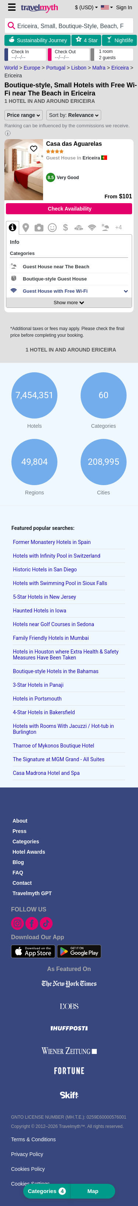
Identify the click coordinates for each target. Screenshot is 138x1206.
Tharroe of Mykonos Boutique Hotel (53, 746)
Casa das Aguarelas (74, 144)
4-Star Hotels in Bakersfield (44, 712)
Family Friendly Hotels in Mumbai (51, 638)
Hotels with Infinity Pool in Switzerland (56, 556)
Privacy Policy (27, 1154)
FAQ (18, 873)
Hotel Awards (29, 852)
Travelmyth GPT (32, 893)
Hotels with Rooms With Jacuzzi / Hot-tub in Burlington (63, 729)
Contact (22, 883)
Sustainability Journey (42, 40)
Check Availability (70, 209)
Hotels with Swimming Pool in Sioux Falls (60, 583)
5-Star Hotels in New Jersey (44, 597)
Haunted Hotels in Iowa (39, 611)
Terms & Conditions (33, 1139)
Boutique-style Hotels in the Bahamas (56, 671)
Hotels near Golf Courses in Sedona (53, 624)
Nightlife (123, 40)
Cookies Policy (28, 1169)
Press (19, 831)
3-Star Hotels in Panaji (38, 685)
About (20, 821)
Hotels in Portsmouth (37, 699)
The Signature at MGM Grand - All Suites (59, 759)
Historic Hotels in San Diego (45, 569)
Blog (18, 862)
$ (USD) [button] (84, 7)
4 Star (91, 40)
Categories (26, 841)
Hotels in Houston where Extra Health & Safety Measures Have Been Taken (65, 655)
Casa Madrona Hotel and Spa (46, 773)
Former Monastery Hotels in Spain (52, 542)
